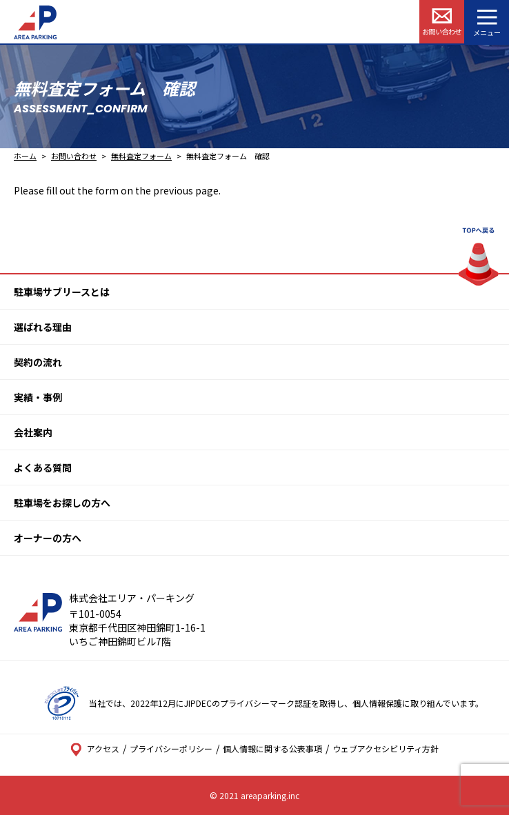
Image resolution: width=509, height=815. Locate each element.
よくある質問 (43, 467)
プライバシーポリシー (171, 748)
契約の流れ (38, 362)
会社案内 (33, 432)
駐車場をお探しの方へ (62, 503)
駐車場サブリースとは (62, 292)
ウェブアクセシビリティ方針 (385, 748)
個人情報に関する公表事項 (272, 748)
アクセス (94, 748)
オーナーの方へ (47, 538)
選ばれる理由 (43, 327)
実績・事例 (38, 397)
